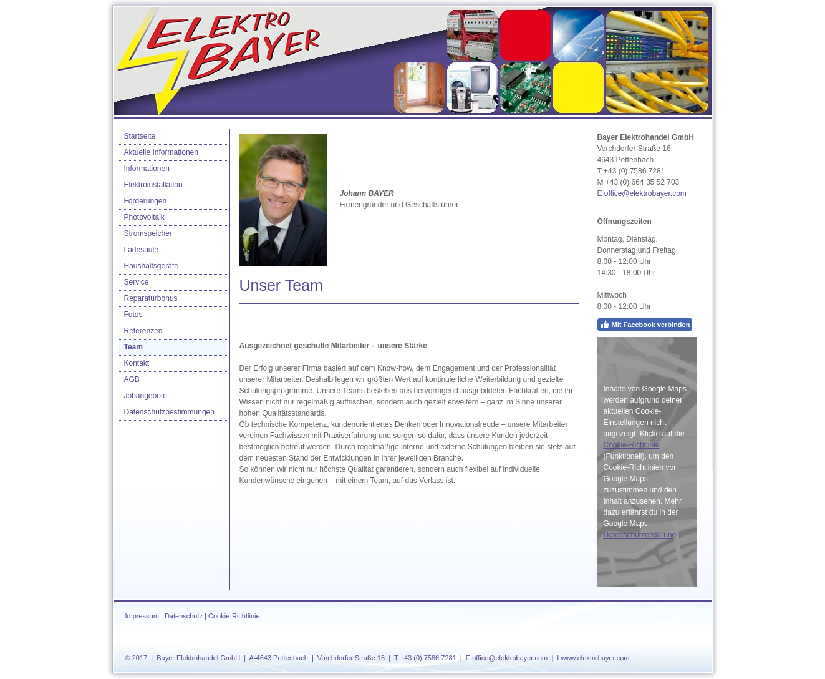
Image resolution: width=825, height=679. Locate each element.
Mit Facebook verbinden (645, 325)
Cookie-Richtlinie (632, 445)
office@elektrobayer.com (645, 193)
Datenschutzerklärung (640, 534)
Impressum (142, 616)
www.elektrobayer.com (595, 658)
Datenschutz (184, 616)
